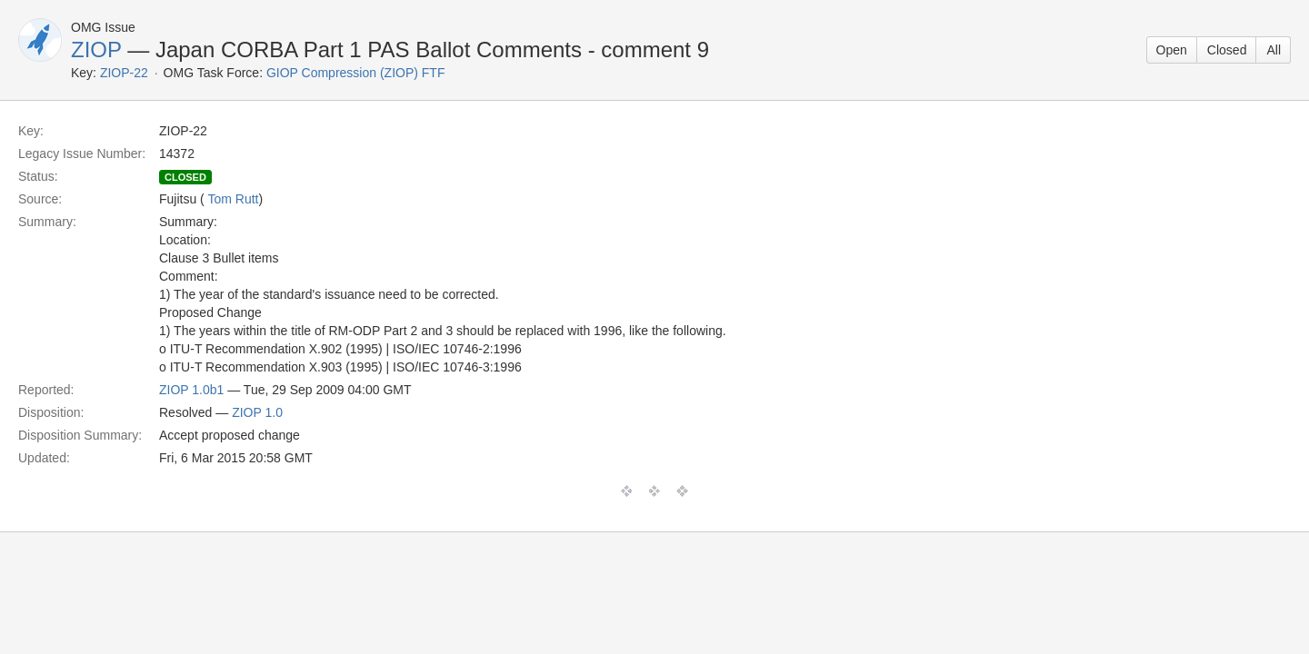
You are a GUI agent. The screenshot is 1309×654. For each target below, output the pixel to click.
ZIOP (96, 49)
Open (1171, 50)
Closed (1227, 50)
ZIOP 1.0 (257, 412)
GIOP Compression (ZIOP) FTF (355, 72)
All (1273, 50)
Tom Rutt (232, 199)
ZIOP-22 (124, 72)
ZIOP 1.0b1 (191, 389)
